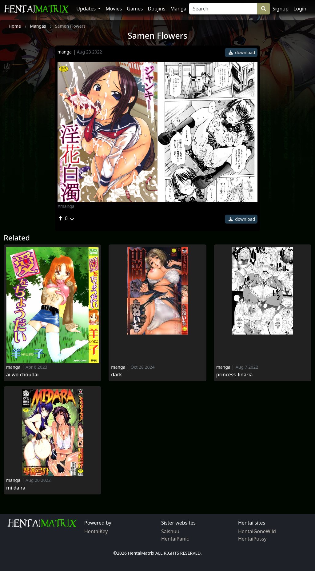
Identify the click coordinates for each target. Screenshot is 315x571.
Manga (178, 8)
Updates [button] (86, 8)
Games (135, 8)
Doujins (156, 8)
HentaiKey (96, 531)
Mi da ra (15, 488)
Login (299, 8)
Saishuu (170, 531)
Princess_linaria (234, 375)
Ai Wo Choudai (22, 375)
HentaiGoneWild (257, 531)
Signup (281, 8)
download (242, 52)
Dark (116, 375)
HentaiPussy (252, 538)
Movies (114, 8)
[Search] (223, 8)
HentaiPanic (175, 538)
